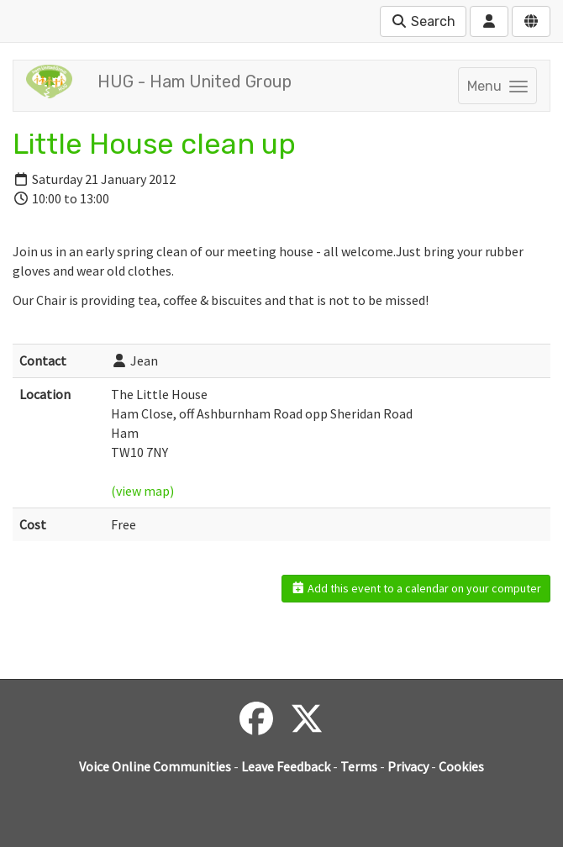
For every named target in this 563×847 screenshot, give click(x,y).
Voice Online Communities (155, 766)
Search (423, 21)
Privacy (408, 766)
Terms (358, 766)
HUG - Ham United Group (194, 81)
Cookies (461, 766)
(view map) (142, 490)
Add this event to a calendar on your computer (416, 588)
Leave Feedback (285, 766)
